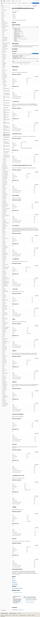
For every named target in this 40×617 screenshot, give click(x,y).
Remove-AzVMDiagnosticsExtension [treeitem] (6, 123)
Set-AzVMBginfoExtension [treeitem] (6, 141)
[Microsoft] (1, 1)
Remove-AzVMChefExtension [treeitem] (5, 117)
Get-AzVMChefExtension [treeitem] (6, 94)
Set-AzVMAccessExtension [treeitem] (6, 132)
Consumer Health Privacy (22, 615)
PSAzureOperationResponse (17, 588)
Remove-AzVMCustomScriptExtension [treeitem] (6, 119)
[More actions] (38, 6)
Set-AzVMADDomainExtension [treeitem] (6, 135)
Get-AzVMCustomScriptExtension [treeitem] (6, 97)
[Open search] (36, 1)
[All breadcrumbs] (12, 6)
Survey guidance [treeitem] (4, 21)
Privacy (17, 615)
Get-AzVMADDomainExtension (17, 592)
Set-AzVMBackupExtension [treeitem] (6, 139)
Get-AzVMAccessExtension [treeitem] (6, 88)
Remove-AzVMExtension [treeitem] (6, 127)
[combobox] (5, 7)
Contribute (14, 615)
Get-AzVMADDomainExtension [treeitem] (6, 91)
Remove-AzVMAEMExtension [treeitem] (5, 114)
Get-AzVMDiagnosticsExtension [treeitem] (6, 100)
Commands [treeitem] (4, 80)
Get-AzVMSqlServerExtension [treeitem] (6, 109)
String (32, 203)
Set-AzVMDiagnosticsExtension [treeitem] (6, 149)
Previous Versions (7, 615)
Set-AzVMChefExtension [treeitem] (6, 143)
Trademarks (32, 615)
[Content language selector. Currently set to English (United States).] (4, 613)
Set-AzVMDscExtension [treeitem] (6, 151)
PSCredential (14, 582)
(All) (13, 88)
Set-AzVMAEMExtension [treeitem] (6, 137)
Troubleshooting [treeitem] (3, 24)
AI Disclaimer (2, 615)
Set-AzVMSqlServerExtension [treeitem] (6, 155)
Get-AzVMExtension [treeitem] (5, 107)
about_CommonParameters (16, 574)
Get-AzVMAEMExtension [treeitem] (6, 93)
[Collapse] (9, 5)
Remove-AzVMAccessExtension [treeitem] (6, 112)
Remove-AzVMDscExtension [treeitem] (5, 126)
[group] (25, 57)
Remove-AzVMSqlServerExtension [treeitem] (6, 129)
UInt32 (29, 267)
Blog (10, 615)
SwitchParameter (28, 78)
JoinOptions (26, 261)
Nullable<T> (27, 267)
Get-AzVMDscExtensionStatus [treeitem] (6, 105)
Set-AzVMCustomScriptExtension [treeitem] (6, 146)
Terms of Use (28, 615)
